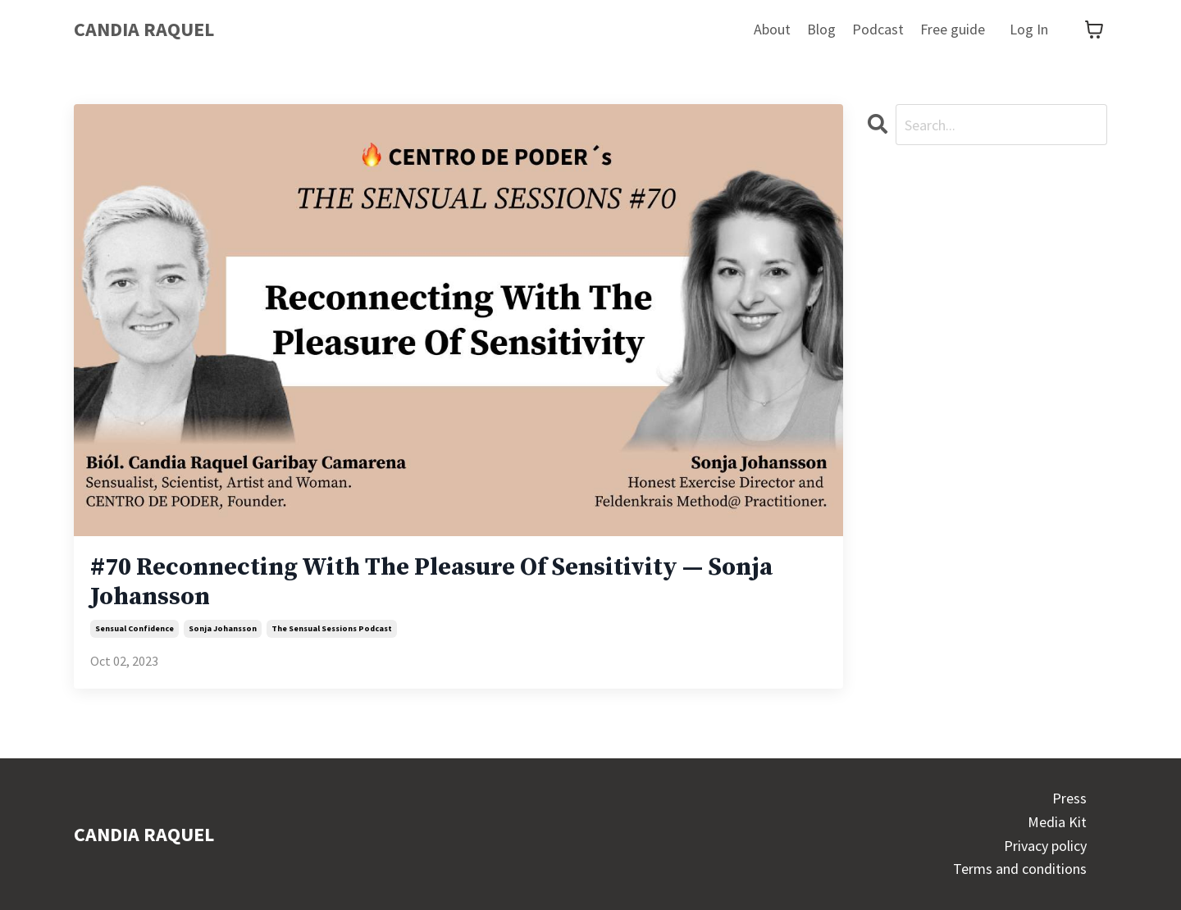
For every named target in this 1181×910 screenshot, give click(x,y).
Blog (821, 29)
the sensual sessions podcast (331, 628)
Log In (1029, 29)
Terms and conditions (1020, 868)
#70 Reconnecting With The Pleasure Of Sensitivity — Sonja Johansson (431, 582)
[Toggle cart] (1094, 29)
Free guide (952, 29)
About (772, 29)
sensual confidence (134, 628)
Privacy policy (1045, 845)
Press (1069, 798)
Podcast (878, 29)
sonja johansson (223, 628)
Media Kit (1057, 821)
